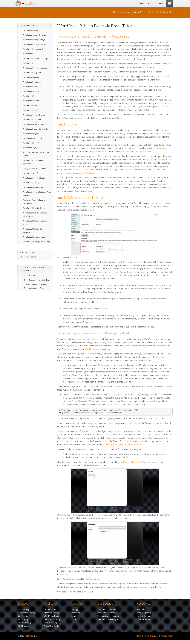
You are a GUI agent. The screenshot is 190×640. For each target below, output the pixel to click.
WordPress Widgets (31, 91)
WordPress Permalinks (32, 82)
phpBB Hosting (50, 622)
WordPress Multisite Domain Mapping (34, 230)
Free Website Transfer (107, 609)
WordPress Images (30, 134)
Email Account (29, 275)
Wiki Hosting (22, 619)
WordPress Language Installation (36, 237)
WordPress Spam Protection (34, 178)
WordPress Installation (32, 30)
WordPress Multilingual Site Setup (36, 241)
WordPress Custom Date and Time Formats (37, 194)
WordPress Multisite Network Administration (35, 214)
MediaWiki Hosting (52, 619)
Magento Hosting (51, 612)
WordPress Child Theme (33, 110)
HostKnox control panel (130, 462)
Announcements (144, 619)
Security (74, 616)
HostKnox (28, 636)
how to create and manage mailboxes (135, 151)
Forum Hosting (24, 622)
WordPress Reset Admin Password (33, 162)
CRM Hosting (23, 626)
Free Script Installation (107, 612)
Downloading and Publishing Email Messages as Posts (35, 286)
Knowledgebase (144, 612)
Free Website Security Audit (109, 619)
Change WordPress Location (34, 168)
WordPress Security (31, 182)
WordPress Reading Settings (34, 44)
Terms (150, 636)
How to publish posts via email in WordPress (36, 269)
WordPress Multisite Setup (34, 208)
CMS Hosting (23, 609)
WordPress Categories (32, 72)
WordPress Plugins (30, 87)
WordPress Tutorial (29, 25)
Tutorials (126, 12)
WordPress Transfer (31, 173)
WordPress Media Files (32, 143)
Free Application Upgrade (108, 616)
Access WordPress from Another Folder (36, 154)
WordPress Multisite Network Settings (35, 222)
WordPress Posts (30, 63)
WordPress (139, 12)
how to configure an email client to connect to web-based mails (109, 275)
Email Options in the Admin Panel (37, 280)
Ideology (74, 609)
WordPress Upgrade (31, 77)
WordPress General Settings (34, 35)
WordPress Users (30, 105)
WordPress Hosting (28, 257)
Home (116, 12)
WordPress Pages (30, 54)
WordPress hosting (93, 349)
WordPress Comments (32, 119)
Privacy (167, 636)
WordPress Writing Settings (34, 40)
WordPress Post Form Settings (35, 68)
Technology (76, 612)
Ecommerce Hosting (26, 612)
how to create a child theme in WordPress (124, 444)
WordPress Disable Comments (35, 129)
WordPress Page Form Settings (35, 58)
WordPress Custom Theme (34, 115)
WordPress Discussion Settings (35, 49)
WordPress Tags (29, 148)
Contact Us (75, 619)
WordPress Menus (30, 96)
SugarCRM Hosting (52, 626)
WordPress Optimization (33, 187)
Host (30, 3)
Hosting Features (144, 616)
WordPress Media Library (33, 138)
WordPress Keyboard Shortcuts (35, 124)
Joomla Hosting (51, 609)
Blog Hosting (23, 616)
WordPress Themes (31, 101)
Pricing (138, 636)
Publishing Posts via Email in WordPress (34, 202)
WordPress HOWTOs (28, 252)
